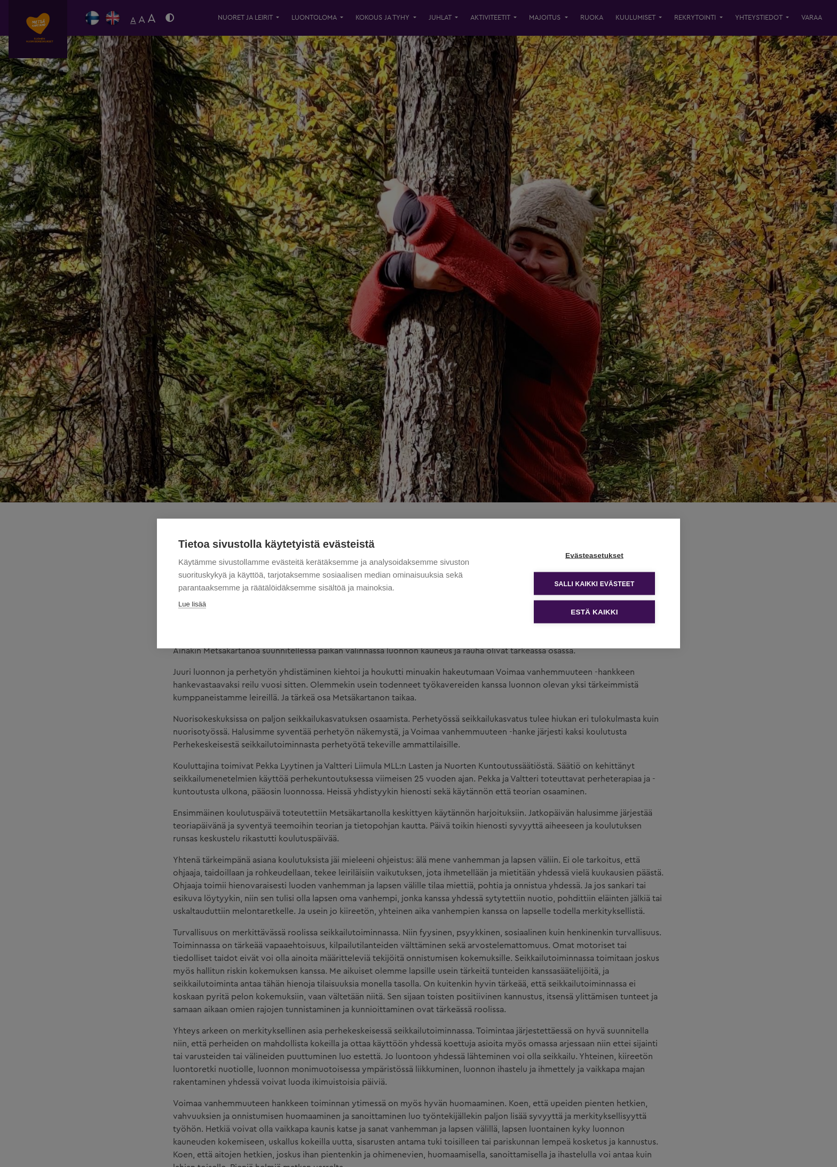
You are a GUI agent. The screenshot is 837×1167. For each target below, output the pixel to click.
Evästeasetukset (594, 555)
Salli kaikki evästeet (594, 583)
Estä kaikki (594, 612)
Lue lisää (192, 604)
